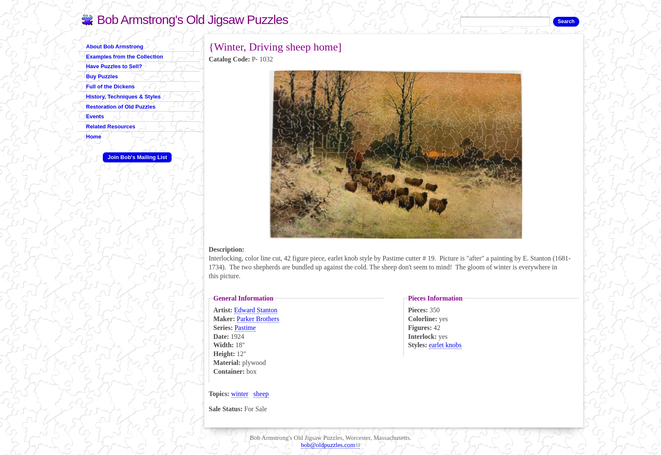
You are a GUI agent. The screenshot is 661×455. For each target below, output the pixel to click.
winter (239, 393)
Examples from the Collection (124, 56)
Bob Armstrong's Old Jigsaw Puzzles (192, 20)
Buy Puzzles (102, 76)
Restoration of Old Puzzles (121, 107)
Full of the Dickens (110, 86)
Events (95, 116)
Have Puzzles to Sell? (114, 66)
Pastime (245, 327)
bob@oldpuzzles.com (330, 445)
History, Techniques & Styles (123, 96)
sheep (261, 393)
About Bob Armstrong (114, 46)
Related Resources (110, 126)
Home (93, 136)
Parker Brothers (258, 318)
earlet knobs (445, 345)
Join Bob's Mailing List (137, 157)
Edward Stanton (255, 310)
